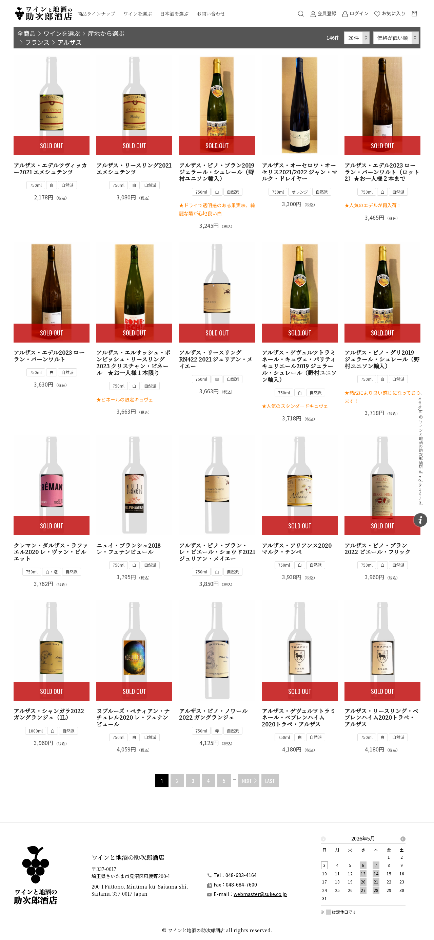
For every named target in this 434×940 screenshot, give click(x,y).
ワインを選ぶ (137, 13)
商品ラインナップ (96, 13)
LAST (270, 780)
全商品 (26, 33)
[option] (363, 870)
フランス (37, 42)
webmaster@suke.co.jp (260, 894)
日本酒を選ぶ (174, 13)
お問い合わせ (211, 13)
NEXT (247, 780)
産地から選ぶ (106, 33)
